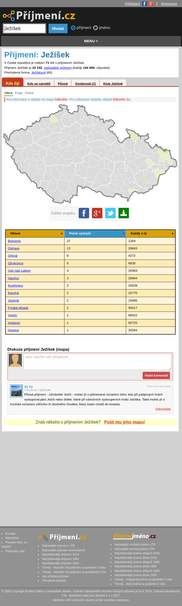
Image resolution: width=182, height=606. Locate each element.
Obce (9, 93)
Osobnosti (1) (85, 83)
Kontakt (10, 533)
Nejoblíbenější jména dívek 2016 (135, 557)
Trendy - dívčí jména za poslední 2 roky (139, 584)
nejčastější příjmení (58, 68)
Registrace (169, 4)
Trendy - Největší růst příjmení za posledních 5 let (74, 572)
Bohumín (14, 241)
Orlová (13, 255)
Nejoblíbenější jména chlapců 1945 (136, 571)
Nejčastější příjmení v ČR (58, 545)
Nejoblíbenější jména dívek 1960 (135, 566)
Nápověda (12, 538)
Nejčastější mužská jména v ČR (134, 544)
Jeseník (13, 300)
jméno (104, 27)
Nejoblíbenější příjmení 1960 (60, 559)
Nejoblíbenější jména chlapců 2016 (136, 553)
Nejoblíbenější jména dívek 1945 (135, 575)
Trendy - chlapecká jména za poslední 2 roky (143, 579)
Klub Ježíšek (113, 83)
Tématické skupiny (54, 580)
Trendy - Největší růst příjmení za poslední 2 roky (73, 567)
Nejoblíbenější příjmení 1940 (60, 563)
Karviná (13, 293)
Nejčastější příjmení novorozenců (63, 550)
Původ (63, 83)
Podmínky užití (14, 551)
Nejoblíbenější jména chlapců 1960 (136, 562)
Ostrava (13, 248)
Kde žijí (12, 83)
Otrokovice (15, 263)
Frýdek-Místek (18, 308)
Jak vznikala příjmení (55, 576)
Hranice (13, 330)
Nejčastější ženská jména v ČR (134, 549)
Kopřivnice (15, 285)
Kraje (19, 93)
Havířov (13, 278)
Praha (29, 93)
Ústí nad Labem (19, 270)
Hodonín (14, 323)
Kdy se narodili (38, 83)
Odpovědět (163, 409)
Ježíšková (38, 72)
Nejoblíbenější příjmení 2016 (60, 554)
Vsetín (12, 315)
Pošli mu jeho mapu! (124, 422)
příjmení (84, 27)
